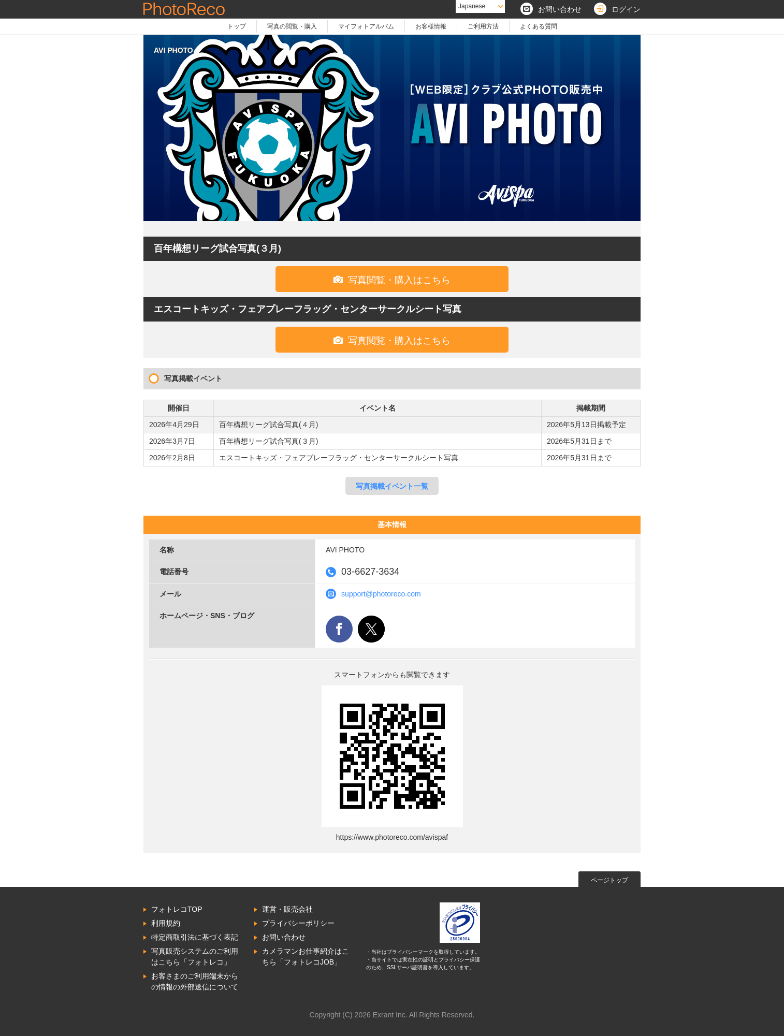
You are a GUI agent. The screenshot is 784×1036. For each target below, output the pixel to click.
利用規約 (165, 923)
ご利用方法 (483, 26)
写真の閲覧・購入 (292, 26)
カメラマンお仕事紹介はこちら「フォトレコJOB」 (305, 956)
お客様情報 (430, 26)
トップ (236, 26)
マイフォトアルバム (366, 26)
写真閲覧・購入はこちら (392, 279)
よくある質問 (538, 26)
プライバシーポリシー (298, 923)
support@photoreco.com (381, 594)
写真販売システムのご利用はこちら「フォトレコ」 (194, 956)
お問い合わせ (284, 937)
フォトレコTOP (176, 909)
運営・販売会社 (287, 909)
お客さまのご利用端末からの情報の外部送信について (194, 981)
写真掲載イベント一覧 (392, 486)
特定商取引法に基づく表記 (194, 937)
